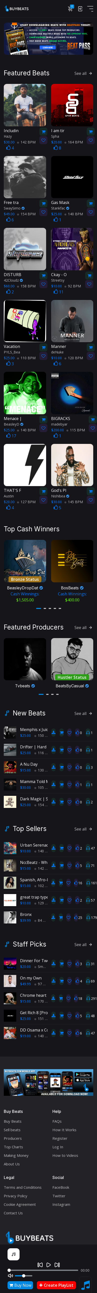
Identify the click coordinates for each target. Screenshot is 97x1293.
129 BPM (43, 899)
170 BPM (43, 997)
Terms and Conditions (23, 1183)
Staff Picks (29, 940)
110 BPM (26, 356)
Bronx (26, 910)
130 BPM (43, 766)
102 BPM (43, 882)
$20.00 (25, 962)
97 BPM (42, 980)
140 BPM (73, 213)
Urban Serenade (35, 841)
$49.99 (25, 980)
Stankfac (60, 207)
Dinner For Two (35, 957)
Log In (57, 1143)
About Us (12, 1160)
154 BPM (26, 213)
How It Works (64, 1125)
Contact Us (13, 1209)
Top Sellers (30, 825)
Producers (13, 1134)
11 (58, 291)
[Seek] (43, 1270)
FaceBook (60, 1183)
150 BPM (43, 731)
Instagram (61, 1200)
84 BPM (42, 916)
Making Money (16, 1151)
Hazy (8, 135)
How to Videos (65, 1151)
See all (83, 72)
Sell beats (12, 1125)
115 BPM (75, 429)
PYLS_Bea (12, 351)
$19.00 (25, 1032)
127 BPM (26, 500)
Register (59, 1134)
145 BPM (73, 500)
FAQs (57, 1117)
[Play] (49, 1265)
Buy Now (20, 1285)
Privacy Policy (15, 1192)
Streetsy (57, 279)
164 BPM (73, 141)
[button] (38, 605)
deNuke (57, 351)
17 (11, 435)
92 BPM (72, 285)
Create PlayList (56, 1285)
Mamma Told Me (36, 778)
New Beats (29, 709)
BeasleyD (13, 423)
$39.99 (25, 916)
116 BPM (43, 749)
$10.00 (25, 847)
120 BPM (73, 356)
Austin (9, 495)
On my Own (31, 974)
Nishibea (60, 495)
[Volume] (23, 1275)
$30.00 (25, 783)
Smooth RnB (46, 962)
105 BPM (43, 783)
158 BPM (26, 285)
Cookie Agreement (20, 1200)
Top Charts (13, 1143)
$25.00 (25, 731)
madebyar (59, 423)
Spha (55, 135)
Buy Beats (13, 1117)
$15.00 (25, 766)
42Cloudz (13, 279)
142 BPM (26, 141)
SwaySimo (14, 207)
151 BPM (43, 1014)
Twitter (58, 1192)
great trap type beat (39, 893)
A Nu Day (29, 760)
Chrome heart (33, 991)
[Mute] (11, 1276)
